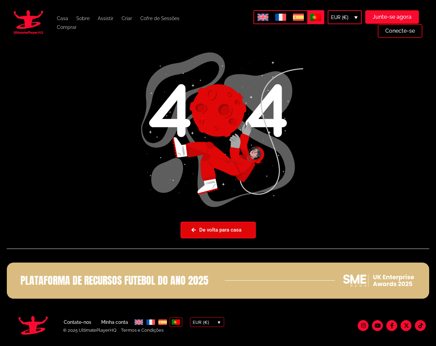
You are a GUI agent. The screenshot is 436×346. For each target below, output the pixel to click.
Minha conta (114, 322)
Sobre (83, 18)
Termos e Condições (142, 330)
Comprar (67, 27)
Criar (127, 18)
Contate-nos (77, 322)
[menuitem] (263, 17)
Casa (62, 18)
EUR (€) (339, 17)
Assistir (105, 18)
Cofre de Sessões (160, 18)
